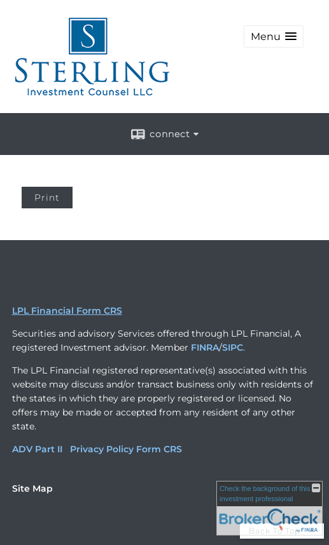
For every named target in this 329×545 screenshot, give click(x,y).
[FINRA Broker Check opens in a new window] (269, 508)
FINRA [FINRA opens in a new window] (205, 347)
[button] (274, 36)
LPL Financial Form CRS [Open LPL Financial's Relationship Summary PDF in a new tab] (67, 310)
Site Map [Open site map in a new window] (32, 488)
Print (47, 197)
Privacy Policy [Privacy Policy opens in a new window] (102, 449)
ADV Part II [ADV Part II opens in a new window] (37, 449)
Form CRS (159, 449)
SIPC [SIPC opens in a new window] (232, 347)
